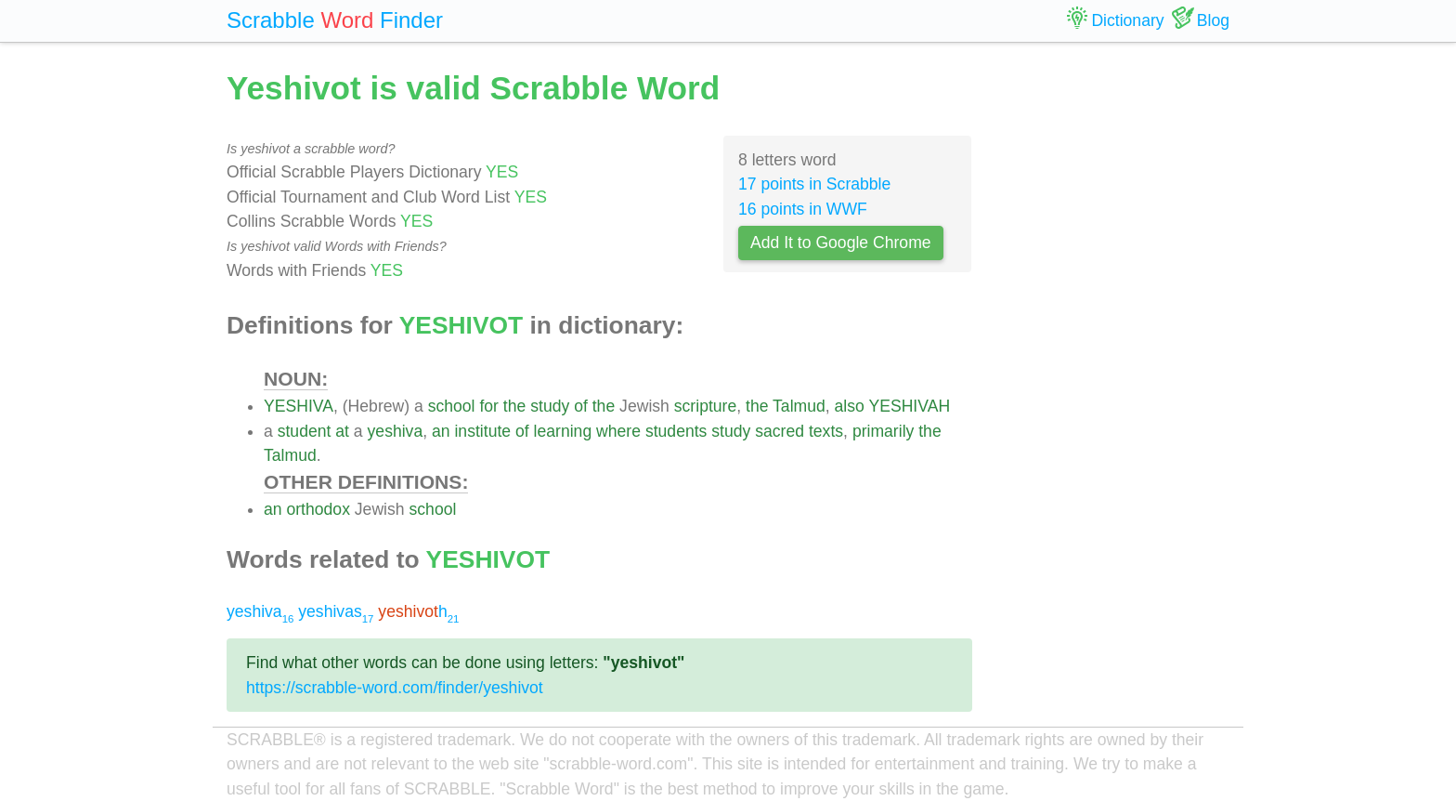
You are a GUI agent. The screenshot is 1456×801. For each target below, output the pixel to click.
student (305, 431)
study (549, 406)
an (441, 431)
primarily (883, 431)
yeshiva (395, 431)
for (489, 406)
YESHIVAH (909, 406)
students (676, 431)
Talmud (799, 406)
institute (482, 431)
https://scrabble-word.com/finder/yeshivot (394, 687)
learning (563, 431)
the (514, 406)
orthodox (317, 509)
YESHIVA (298, 406)
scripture (705, 406)
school (451, 406)
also (849, 406)
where (618, 431)
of (581, 406)
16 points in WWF (802, 209)
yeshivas (335, 611)
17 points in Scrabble (814, 184)
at (342, 431)
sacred (779, 431)
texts (826, 431)
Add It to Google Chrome (840, 242)
